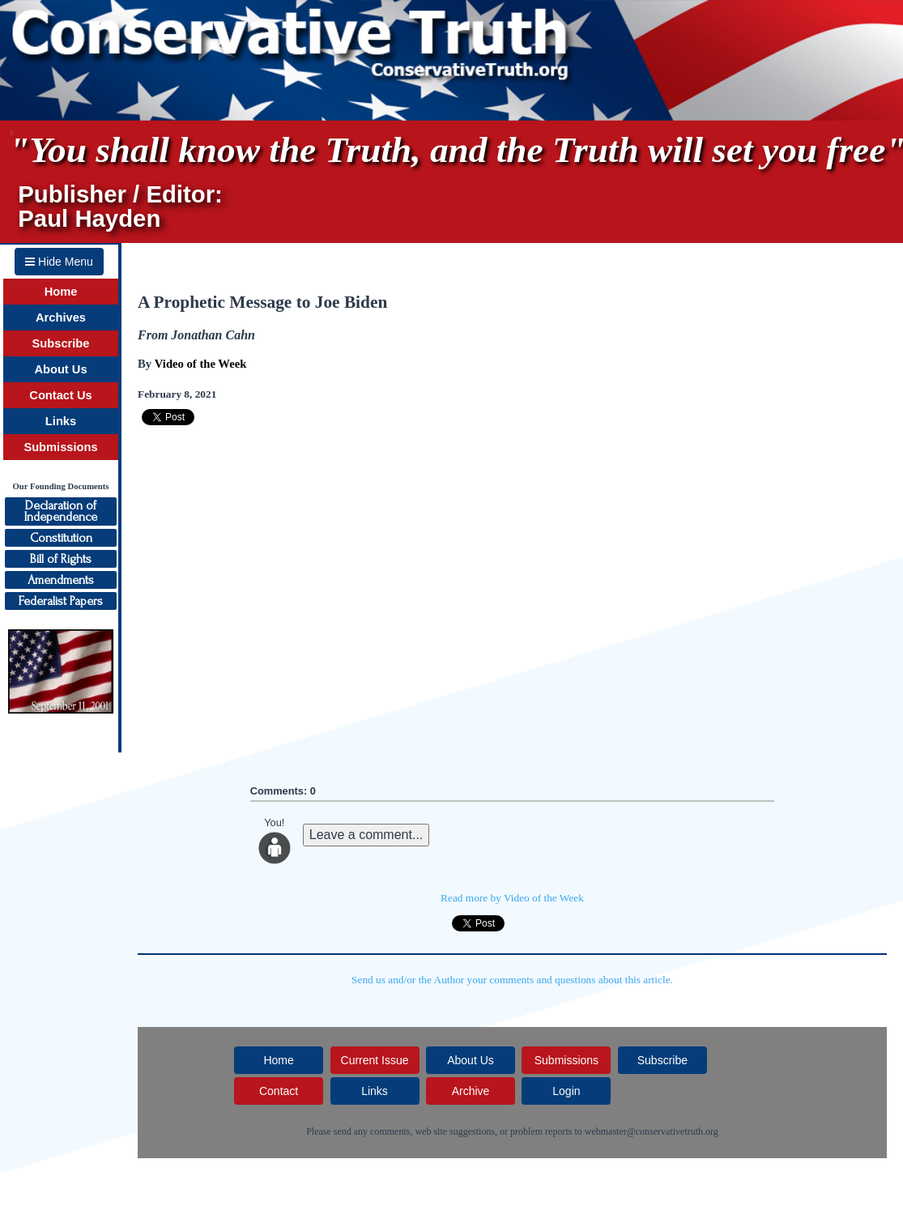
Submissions (60, 447)
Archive (471, 1091)
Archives (61, 317)
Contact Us (60, 395)
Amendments (61, 580)
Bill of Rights (61, 559)
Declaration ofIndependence (60, 511)
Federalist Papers (61, 601)
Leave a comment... (366, 835)
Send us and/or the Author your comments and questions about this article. (512, 980)
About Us (60, 369)
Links (60, 421)
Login (566, 1091)
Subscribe (61, 343)
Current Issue (375, 1060)
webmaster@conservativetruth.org (651, 1131)
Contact (278, 1091)
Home (61, 291)
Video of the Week (201, 363)
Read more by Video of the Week (512, 898)
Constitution (61, 538)
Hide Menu (59, 261)
